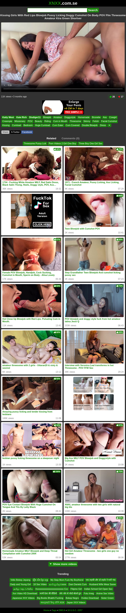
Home (47, 610)
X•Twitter (15, 132)
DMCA (62, 610)
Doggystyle (69, 117)
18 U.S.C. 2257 (74, 610)
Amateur (57, 117)
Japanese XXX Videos (23, 598)
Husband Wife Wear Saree (102, 584)
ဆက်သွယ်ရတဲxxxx (57, 584)
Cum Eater (57, 125)
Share (5, 132)
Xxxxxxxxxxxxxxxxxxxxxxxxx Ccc (51, 589)
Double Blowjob (89, 125)
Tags (54, 610)
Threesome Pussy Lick (35, 143)
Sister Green (107, 598)
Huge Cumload (42, 125)
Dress (103, 125)
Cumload (16, 125)
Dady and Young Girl (20, 584)
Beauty (38, 121)
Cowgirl (113, 117)
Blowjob (47, 117)
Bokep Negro (72, 598)
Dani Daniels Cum (78, 584)
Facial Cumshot (109, 121)
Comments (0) (70, 138)
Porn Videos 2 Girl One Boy (62, 143)
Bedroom (28, 125)
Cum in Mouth (60, 121)
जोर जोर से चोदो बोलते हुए (70, 593)
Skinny (86, 121)
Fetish (96, 121)
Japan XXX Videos (76, 602)
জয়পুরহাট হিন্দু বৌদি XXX (52, 602)
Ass (105, 117)
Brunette (96, 117)
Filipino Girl (76, 589)
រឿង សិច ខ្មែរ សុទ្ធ (40, 580)
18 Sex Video (39, 584)
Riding (47, 121)
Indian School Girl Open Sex (98, 589)
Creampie (7, 121)
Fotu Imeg (89, 593)
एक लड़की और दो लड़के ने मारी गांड (100, 580)
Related (51, 138)
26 (112, 97)
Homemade (84, 117)
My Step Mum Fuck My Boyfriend (67, 580)
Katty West (8, 117)
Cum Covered (73, 125)
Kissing (6, 125)
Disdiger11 (35, 117)
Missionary (20, 121)
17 (120, 97)
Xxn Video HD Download (25, 593)
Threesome (75, 121)
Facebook (27, 132)
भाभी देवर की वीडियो (48, 593)
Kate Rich (21, 117)
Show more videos (63, 564)
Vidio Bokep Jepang (20, 580)
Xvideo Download (90, 598)
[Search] (57, 10)
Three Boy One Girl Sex (90, 143)
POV (30, 121)
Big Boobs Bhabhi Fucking (50, 598)
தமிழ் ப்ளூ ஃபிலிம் (23, 589)
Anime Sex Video (104, 593)
